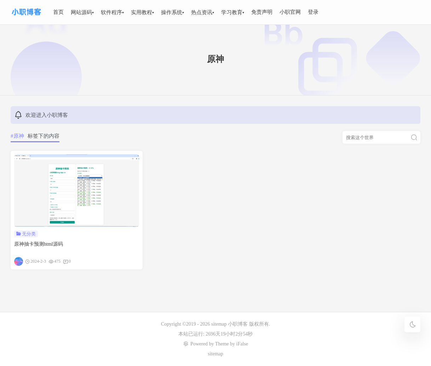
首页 (58, 12)
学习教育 (231, 12)
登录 (313, 12)
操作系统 (171, 12)
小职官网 (290, 12)
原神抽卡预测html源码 (38, 244)
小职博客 (238, 324)
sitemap (219, 324)
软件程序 (111, 12)
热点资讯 (201, 12)
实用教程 (141, 12)
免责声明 (261, 12)
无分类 (29, 233)
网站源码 (81, 12)
